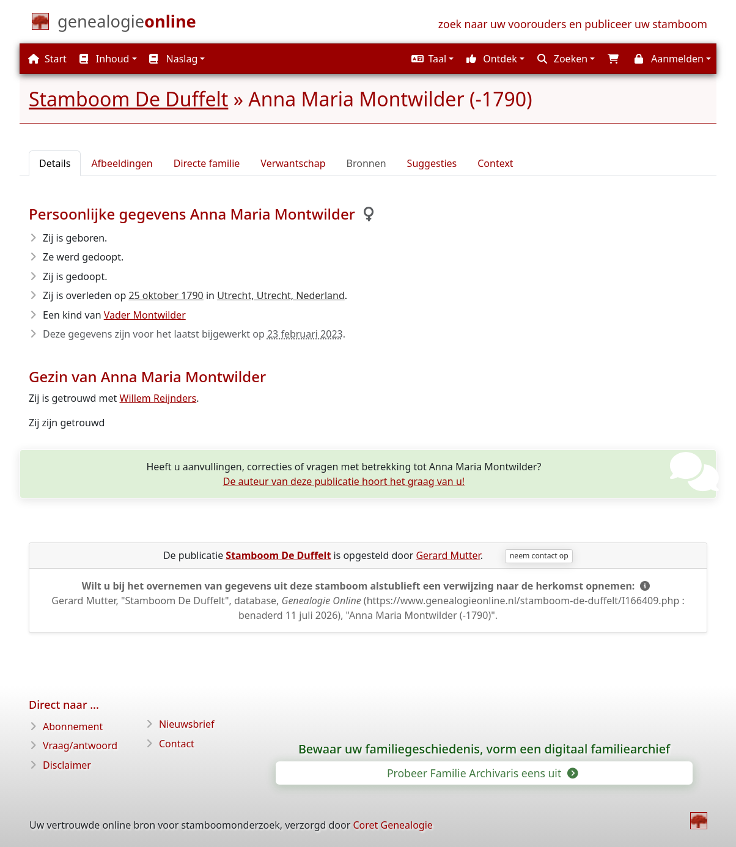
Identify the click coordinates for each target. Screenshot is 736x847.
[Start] (126, 24)
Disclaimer (67, 765)
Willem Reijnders (158, 398)
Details (54, 163)
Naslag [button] (173, 58)
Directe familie (207, 163)
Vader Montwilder (145, 315)
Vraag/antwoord (80, 745)
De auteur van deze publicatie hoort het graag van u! (344, 481)
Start (47, 58)
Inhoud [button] (104, 58)
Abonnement (73, 726)
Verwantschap (292, 163)
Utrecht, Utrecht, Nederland (281, 295)
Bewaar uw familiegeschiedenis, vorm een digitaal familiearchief (484, 749)
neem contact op (539, 555)
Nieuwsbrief (187, 724)
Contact (176, 743)
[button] (430, 58)
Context (495, 163)
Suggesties (432, 163)
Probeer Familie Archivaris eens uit (481, 773)
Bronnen (366, 163)
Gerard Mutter (448, 555)
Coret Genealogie (392, 825)
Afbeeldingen (121, 163)
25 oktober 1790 (165, 295)
